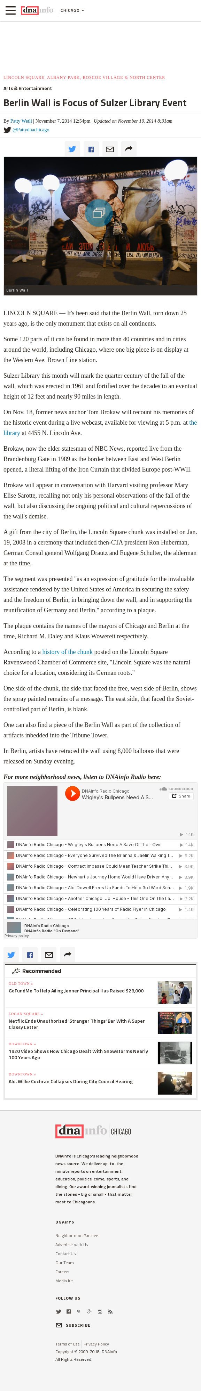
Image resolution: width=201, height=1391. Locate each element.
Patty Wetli (21, 121)
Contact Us (65, 1253)
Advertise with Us (71, 1244)
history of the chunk (67, 651)
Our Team (64, 1262)
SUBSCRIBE (73, 1325)
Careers (62, 1271)
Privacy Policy (96, 1344)
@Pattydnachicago (31, 129)
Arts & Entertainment (27, 88)
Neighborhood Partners (77, 1235)
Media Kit (64, 1280)
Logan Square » (26, 1014)
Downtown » (22, 1044)
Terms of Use (67, 1344)
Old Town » (21, 983)
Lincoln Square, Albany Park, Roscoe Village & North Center (84, 77)
